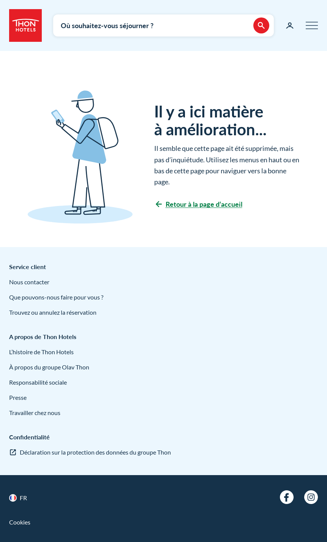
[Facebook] (287, 497)
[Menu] (312, 25)
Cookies (19, 522)
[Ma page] (289, 25)
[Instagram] (311, 497)
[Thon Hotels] (25, 25)
